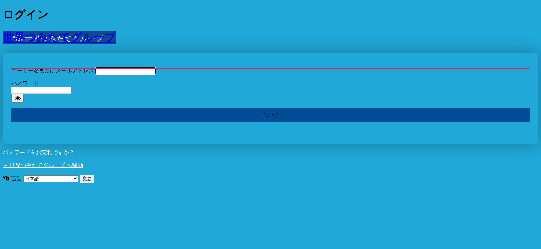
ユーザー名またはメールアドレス (52, 70)
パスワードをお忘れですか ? (38, 152)
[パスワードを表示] (17, 98)
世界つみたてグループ (59, 37)
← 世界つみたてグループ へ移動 (43, 165)
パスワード (25, 83)
